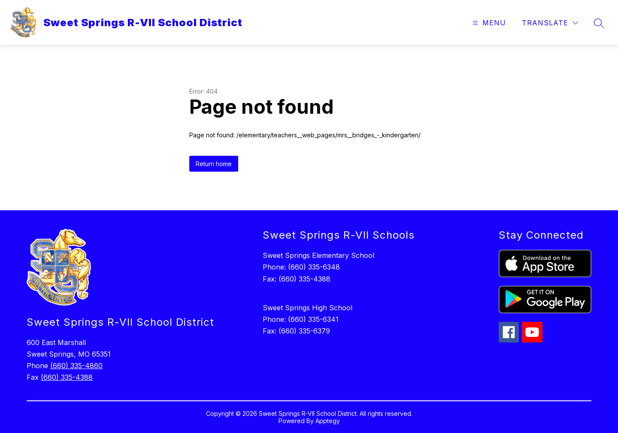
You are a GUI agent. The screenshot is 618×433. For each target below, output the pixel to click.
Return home (214, 163)
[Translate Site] (550, 23)
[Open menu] (488, 23)
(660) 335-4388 (67, 377)
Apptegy (327, 420)
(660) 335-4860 (76, 365)
